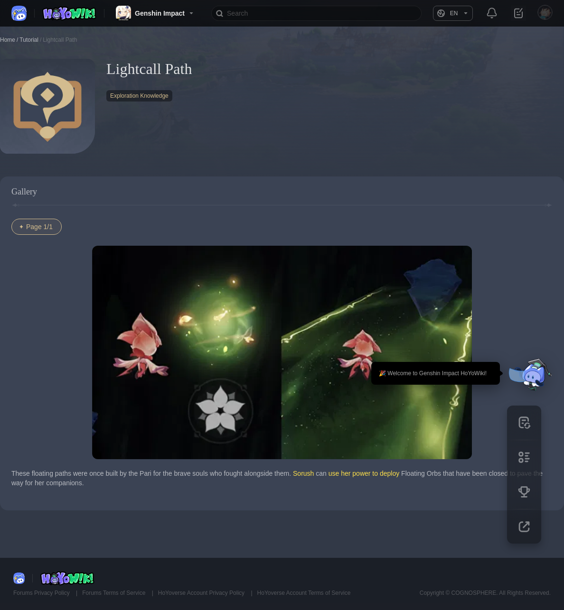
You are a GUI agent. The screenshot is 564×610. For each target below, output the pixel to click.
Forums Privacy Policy (42, 593)
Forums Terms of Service (114, 593)
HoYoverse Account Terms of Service (304, 593)
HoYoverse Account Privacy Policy (202, 593)
